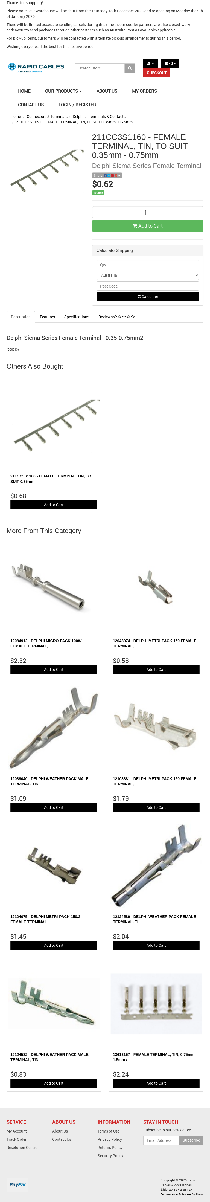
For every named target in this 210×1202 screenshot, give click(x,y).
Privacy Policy (110, 1139)
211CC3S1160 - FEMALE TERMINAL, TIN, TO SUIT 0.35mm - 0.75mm (74, 121)
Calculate (148, 296)
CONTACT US (31, 105)
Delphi (78, 116)
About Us (60, 1131)
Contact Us (61, 1139)
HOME (24, 91)
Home (16, 116)
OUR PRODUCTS (63, 91)
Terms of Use (108, 1131)
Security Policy (110, 1155)
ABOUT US (107, 91)
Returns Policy (110, 1147)
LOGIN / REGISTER (77, 105)
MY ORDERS (144, 91)
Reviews (116, 316)
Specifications (76, 316)
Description (21, 316)
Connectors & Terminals (47, 116)
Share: (107, 175)
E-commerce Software (176, 1194)
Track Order (17, 1139)
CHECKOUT (157, 72)
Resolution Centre (22, 1147)
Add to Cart (148, 225)
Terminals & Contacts (107, 116)
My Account (17, 1131)
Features (47, 316)
